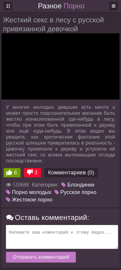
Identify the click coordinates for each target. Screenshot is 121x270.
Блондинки (77, 185)
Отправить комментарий (41, 257)
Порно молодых (28, 192)
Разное (61, 6)
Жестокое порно (29, 200)
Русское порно (75, 192)
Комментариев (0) (71, 173)
